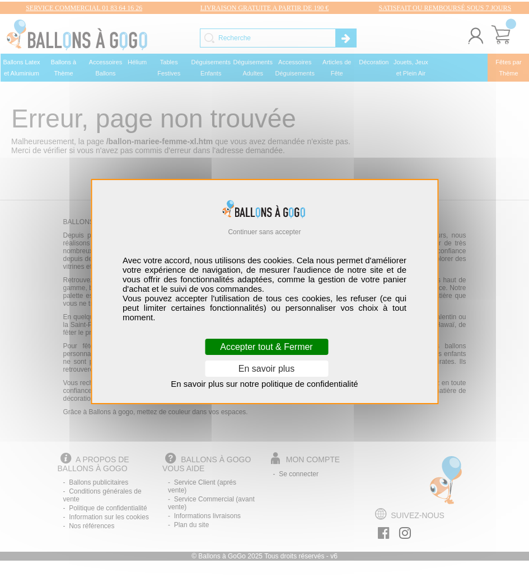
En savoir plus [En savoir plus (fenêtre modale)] (266, 368)
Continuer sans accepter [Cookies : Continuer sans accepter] (264, 232)
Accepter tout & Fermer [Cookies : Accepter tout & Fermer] (266, 347)
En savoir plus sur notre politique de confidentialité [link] (264, 383)
